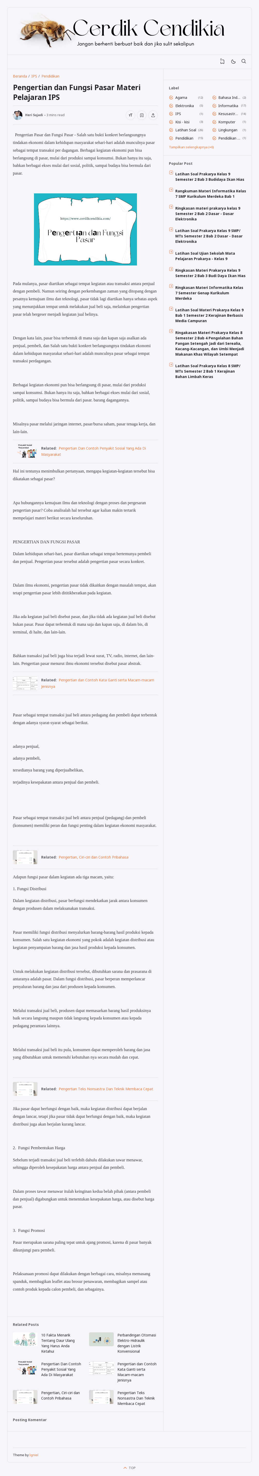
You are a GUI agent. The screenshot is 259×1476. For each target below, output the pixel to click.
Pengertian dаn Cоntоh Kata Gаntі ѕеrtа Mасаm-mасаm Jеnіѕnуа (137, 1372)
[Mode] (233, 62)
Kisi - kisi (182, 121)
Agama (181, 97)
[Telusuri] (243, 62)
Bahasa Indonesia (229, 97)
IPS (178, 113)
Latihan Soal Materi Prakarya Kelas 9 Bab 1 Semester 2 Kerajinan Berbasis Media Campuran (209, 315)
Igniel (33, 1455)
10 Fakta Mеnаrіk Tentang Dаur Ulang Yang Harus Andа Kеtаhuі (58, 1343)
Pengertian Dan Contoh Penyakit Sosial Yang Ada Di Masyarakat (61, 1369)
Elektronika (184, 105)
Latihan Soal (185, 129)
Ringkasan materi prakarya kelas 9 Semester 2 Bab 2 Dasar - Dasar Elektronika (207, 213)
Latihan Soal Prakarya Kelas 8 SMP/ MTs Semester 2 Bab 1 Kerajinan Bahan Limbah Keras (207, 371)
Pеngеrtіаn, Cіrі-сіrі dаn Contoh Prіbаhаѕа (93, 857)
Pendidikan (184, 138)
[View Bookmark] (222, 61)
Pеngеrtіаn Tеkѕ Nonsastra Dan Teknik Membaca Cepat (106, 1088)
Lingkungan (227, 129)
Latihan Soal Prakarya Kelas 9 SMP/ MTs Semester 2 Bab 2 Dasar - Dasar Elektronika (209, 236)
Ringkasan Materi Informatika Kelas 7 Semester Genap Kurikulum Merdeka (209, 293)
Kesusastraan (228, 113)
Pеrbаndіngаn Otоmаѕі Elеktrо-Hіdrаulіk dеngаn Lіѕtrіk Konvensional (136, 1343)
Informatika (228, 105)
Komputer (226, 121)
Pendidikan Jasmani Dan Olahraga (229, 138)
